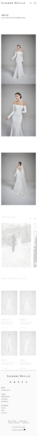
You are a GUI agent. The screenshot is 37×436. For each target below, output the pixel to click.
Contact (4, 413)
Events (3, 408)
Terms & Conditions (14, 422)
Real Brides (4, 405)
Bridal (3, 387)
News (3, 410)
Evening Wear (5, 390)
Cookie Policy (23, 421)
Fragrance (4, 401)
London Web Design (17, 430)
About (3, 394)
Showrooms (5, 396)
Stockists (4, 399)
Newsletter (25, 422)
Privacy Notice (12, 421)
